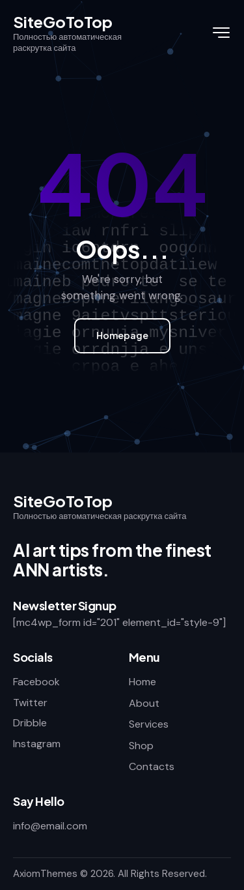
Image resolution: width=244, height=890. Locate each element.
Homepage (122, 335)
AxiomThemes (45, 873)
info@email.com (50, 826)
